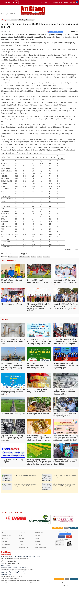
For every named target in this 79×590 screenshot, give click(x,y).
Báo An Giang (46, 257)
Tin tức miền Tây (23, 549)
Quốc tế (37, 540)
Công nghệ (5, 540)
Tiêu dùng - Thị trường (26, 20)
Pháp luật (21, 540)
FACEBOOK (61, 538)
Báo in (66, 530)
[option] (16, 520)
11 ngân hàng (37, 147)
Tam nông (21, 546)
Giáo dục (37, 538)
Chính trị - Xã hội (39, 535)
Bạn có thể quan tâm (9, 260)
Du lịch (4, 549)
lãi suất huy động (64, 43)
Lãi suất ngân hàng (13, 257)
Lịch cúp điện (68, 2)
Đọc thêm (5, 320)
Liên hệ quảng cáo (45, 2)
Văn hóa (4, 543)
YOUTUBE (68, 538)
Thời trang (38, 546)
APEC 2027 (21, 257)
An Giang (39, 257)
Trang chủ (5, 20)
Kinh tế (14, 20)
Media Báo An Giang (40, 549)
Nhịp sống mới (6, 546)
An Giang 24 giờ (23, 535)
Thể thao (21, 543)
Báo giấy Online (57, 2)
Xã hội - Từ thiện (6, 538)
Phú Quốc (33, 257)
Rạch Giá (28, 257)
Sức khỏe (37, 543)
